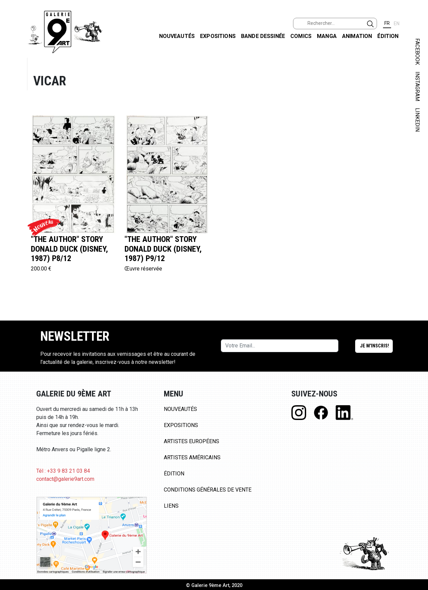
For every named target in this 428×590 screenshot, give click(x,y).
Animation (357, 36)
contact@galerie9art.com (65, 479)
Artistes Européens (191, 441)
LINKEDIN (417, 120)
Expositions (218, 36)
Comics (301, 36)
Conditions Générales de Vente (207, 490)
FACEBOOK (417, 51)
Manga (327, 36)
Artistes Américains (192, 457)
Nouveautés (177, 36)
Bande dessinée (263, 36)
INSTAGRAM (417, 86)
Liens (171, 506)
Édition (387, 36)
